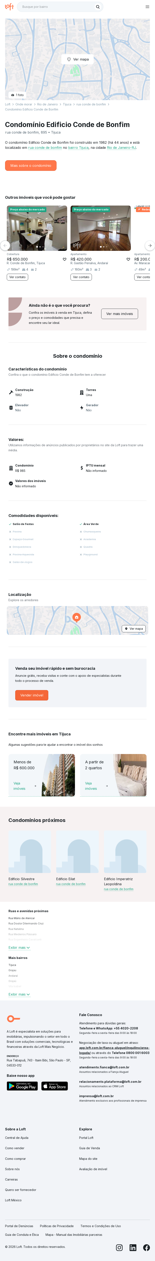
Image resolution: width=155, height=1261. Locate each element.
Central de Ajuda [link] (16, 1137)
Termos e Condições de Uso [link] (100, 1226)
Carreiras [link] (11, 1179)
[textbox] (60, 7)
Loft (7, 104)
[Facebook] (146, 1248)
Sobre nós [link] (12, 1169)
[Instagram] (119, 1248)
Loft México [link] (13, 1200)
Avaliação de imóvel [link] (93, 1169)
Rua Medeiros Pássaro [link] (22, 934)
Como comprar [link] (15, 1158)
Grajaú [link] (12, 981)
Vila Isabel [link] (14, 986)
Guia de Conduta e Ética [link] (22, 1234)
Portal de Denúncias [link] (19, 1226)
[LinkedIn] (133, 1248)
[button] (77, 620)
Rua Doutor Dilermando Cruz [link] (26, 923)
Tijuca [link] (12, 965)
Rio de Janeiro (47, 104)
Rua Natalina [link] (16, 929)
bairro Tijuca (78, 147)
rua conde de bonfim (45, 147)
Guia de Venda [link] (89, 1148)
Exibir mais (19, 947)
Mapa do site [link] (88, 1158)
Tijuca (67, 104)
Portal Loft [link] (86, 1137)
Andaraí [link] (13, 975)
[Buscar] (97, 6)
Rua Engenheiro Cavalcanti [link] (25, 939)
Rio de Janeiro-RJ (121, 147)
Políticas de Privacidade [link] (57, 1226)
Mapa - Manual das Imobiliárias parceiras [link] (74, 1234)
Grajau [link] (12, 970)
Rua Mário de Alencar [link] (21, 918)
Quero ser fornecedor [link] (20, 1190)
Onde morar (23, 104)
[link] (119, 314)
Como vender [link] (14, 1148)
